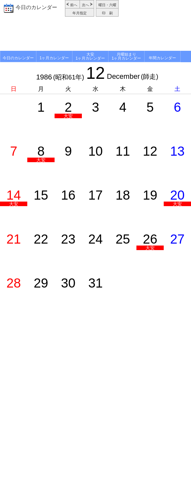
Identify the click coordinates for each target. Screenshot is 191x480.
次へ (85, 5)
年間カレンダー (162, 58)
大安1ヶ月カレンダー (90, 56)
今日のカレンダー (36, 7)
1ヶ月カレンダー (54, 58)
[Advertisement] (95, 34)
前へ (73, 5)
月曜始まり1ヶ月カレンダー (126, 56)
